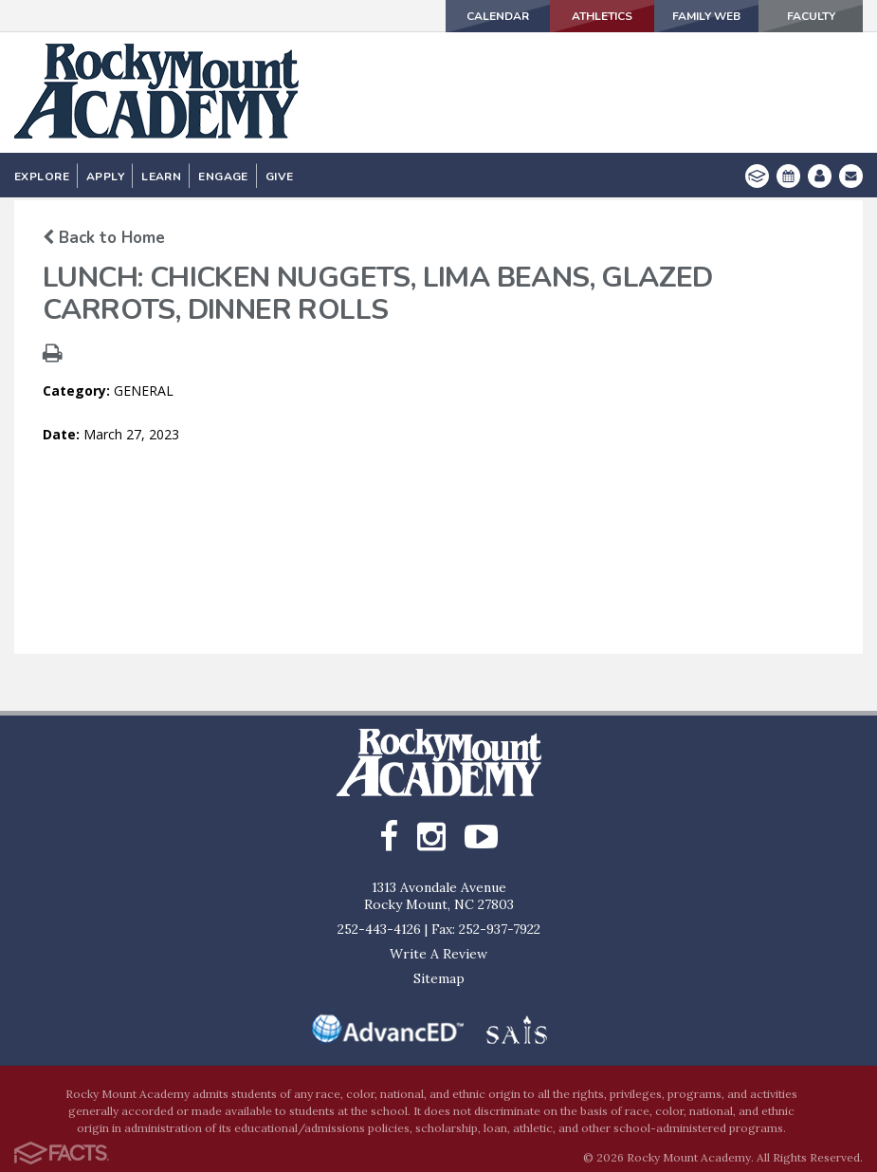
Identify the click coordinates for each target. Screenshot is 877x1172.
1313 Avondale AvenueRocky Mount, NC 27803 (439, 896)
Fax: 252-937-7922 (485, 929)
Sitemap (439, 978)
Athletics (602, 16)
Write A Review (438, 953)
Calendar (497, 16)
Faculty (811, 16)
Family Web (706, 16)
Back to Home (104, 238)
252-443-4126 (379, 929)
